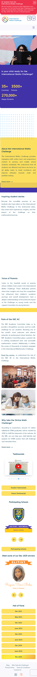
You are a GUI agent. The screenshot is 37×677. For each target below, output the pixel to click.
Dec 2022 (18, 622)
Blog (7, 666)
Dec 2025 (18, 656)
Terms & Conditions (23, 668)
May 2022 (18, 616)
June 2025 (18, 650)
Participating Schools (18, 548)
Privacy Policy (9, 668)
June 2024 (18, 639)
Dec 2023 (18, 633)
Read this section (7, 355)
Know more (8, 181)
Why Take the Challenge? (20, 666)
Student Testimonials (18, 487)
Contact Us (17, 671)
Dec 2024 (18, 644)
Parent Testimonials (18, 492)
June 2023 (18, 627)
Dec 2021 (18, 610)
